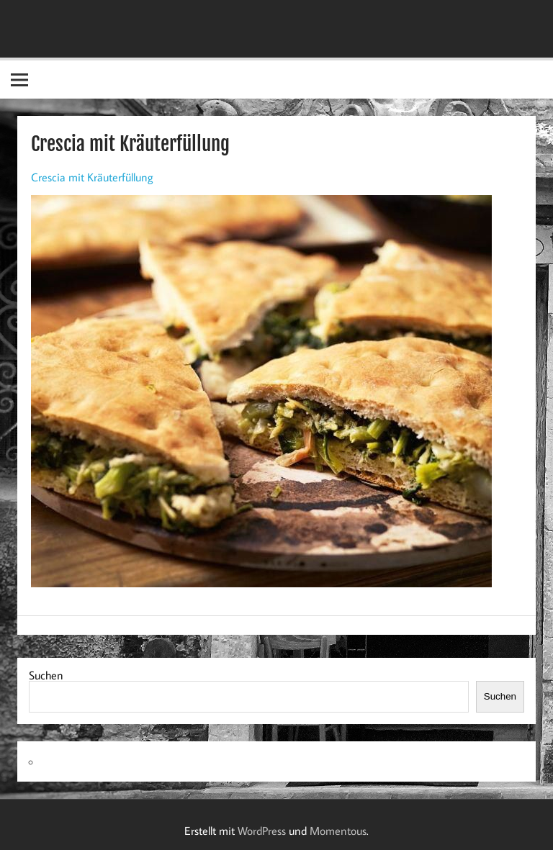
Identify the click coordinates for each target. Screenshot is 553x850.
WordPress (262, 830)
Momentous (338, 830)
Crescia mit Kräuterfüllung (92, 177)
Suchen (46, 675)
